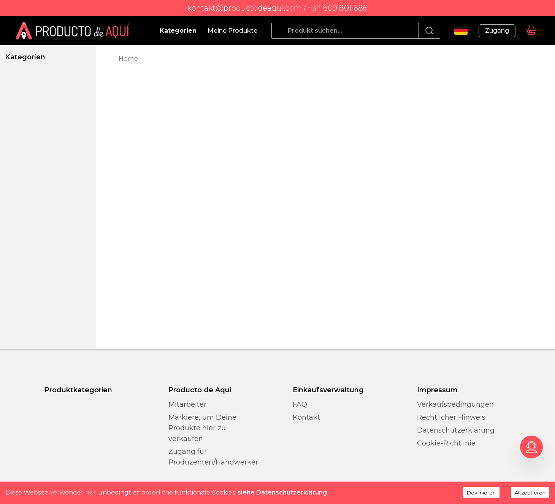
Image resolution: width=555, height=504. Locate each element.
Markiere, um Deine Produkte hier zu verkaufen (202, 428)
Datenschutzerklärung (456, 430)
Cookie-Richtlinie (446, 443)
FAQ (300, 404)
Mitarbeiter (187, 404)
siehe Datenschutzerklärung (282, 492)
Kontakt (306, 417)
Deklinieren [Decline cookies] (481, 493)
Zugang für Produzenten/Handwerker (213, 456)
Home (128, 58)
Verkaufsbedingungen (455, 404)
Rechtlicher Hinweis (451, 417)
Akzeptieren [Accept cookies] (530, 493)
